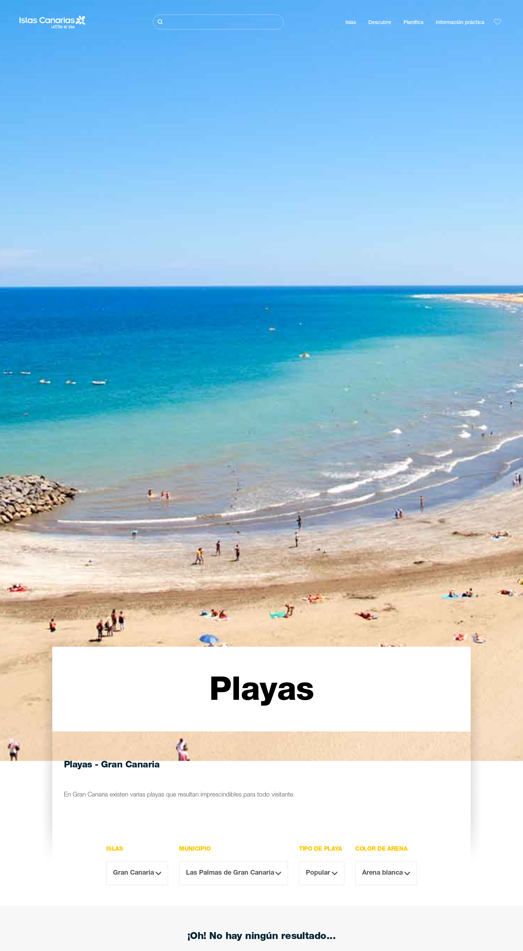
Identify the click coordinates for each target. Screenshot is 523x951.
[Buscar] (218, 22)
